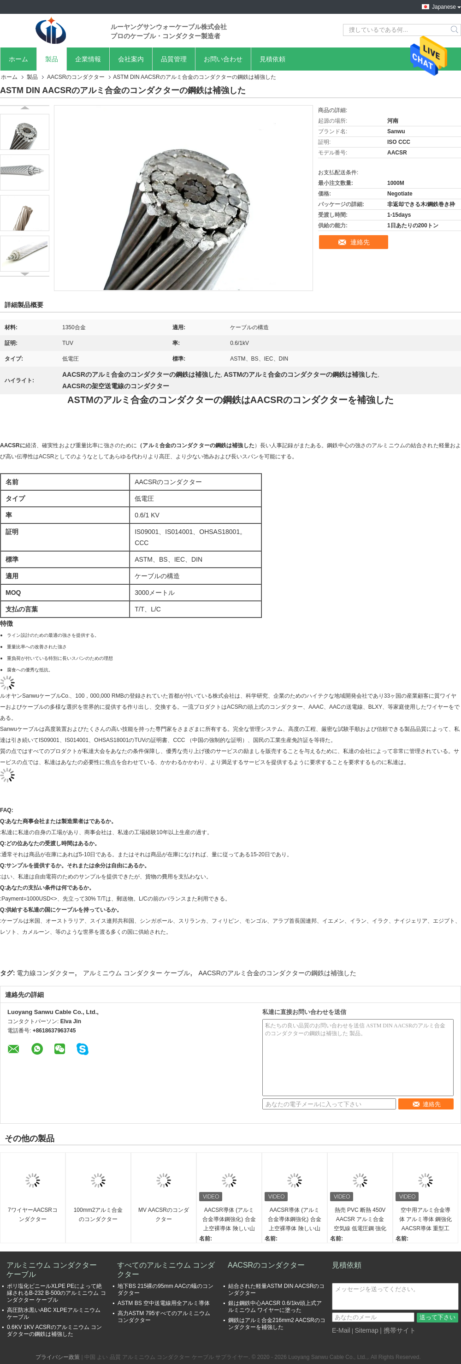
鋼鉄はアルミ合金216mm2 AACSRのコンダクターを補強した (276, 1323)
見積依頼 (272, 59)
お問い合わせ (223, 59)
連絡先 (360, 242)
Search (455, 30)
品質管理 (174, 59)
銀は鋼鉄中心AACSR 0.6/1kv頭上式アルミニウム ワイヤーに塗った (275, 1306)
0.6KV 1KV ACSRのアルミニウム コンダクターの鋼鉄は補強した (54, 1330)
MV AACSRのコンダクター (163, 1214)
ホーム (18, 59)
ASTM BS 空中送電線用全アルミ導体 (164, 1303)
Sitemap (366, 1330)
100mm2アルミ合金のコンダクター (98, 1214)
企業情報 (88, 59)
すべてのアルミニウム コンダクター (166, 1269)
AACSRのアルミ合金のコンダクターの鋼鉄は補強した (277, 973)
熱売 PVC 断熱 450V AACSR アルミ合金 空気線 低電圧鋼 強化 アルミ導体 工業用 (360, 1220)
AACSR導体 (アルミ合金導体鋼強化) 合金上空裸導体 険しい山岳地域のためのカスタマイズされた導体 (228, 1220)
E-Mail (341, 1330)
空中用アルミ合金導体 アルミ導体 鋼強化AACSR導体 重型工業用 (425, 1220)
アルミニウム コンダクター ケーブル (136, 973)
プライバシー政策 (57, 1357)
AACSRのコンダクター (76, 77)
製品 (51, 59)
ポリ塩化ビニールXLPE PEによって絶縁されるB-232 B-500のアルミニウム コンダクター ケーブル (56, 1293)
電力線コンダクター (46, 973)
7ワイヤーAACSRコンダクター (33, 1214)
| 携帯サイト (398, 1330)
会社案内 (131, 59)
